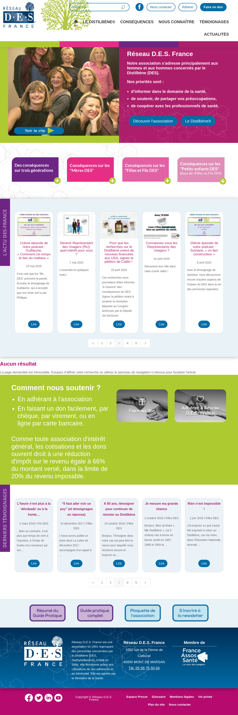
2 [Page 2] (110, 343)
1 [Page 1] (102, 343)
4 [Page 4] (127, 343)
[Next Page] (145, 343)
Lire (34, 324)
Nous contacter (161, 7)
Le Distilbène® (198, 121)
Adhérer (187, 7)
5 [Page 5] (136, 343)
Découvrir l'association (153, 121)
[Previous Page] (93, 343)
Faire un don (213, 7)
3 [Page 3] (119, 343)
